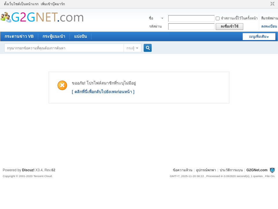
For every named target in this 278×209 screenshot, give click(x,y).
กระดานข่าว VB (19, 36)
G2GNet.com (257, 170)
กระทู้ (130, 48)
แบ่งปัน (80, 36)
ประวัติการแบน (231, 170)
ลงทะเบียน (269, 26)
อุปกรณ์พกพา (206, 170)
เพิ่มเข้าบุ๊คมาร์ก (53, 4)
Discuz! (28, 170)
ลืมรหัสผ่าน (269, 18)
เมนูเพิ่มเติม (257, 37)
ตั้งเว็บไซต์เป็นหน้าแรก (21, 4)
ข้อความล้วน (182, 170)
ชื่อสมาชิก (154, 18)
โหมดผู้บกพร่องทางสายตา (267, 4)
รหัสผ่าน (155, 26)
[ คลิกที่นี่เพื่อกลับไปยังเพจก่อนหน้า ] (103, 91)
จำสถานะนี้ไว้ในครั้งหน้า (237, 18)
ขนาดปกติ (271, 4)
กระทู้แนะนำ (54, 36)
